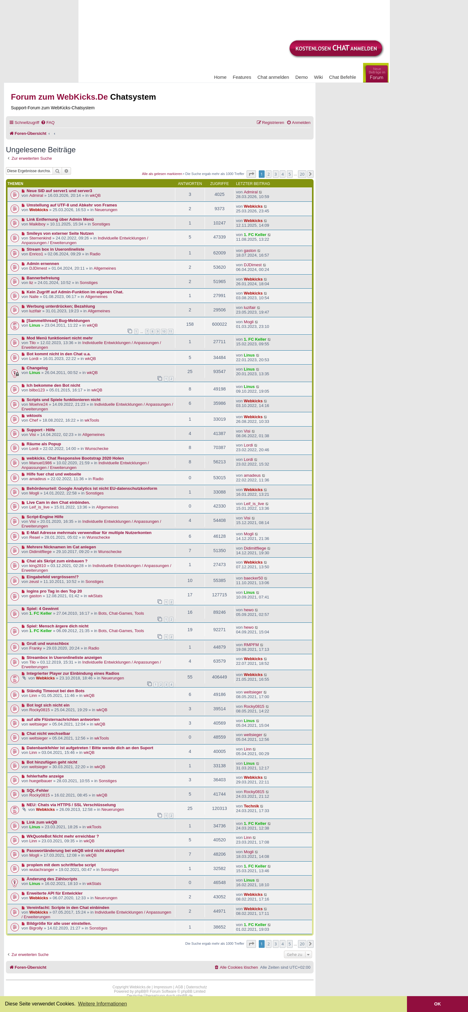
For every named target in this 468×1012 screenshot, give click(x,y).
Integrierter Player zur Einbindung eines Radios (73, 673)
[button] (251, 174)
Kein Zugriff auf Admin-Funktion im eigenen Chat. (75, 292)
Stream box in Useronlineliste (55, 249)
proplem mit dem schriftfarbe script (61, 865)
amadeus (37, 478)
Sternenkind (40, 238)
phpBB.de (184, 996)
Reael (34, 537)
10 (163, 331)
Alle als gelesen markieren (162, 174)
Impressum (163, 987)
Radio (95, 254)
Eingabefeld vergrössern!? (53, 577)
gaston (250, 250)
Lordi (33, 358)
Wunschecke (96, 448)
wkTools (91, 420)
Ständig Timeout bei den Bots (56, 690)
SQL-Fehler (38, 790)
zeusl (34, 581)
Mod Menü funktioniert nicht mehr (60, 338)
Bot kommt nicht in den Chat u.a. (59, 354)
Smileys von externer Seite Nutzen (60, 233)
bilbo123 (37, 390)
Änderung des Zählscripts (52, 879)
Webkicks (38, 209)
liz (31, 282)
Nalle (34, 296)
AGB (179, 987)
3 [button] (276, 174)
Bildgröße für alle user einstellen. (59, 923)
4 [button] (282, 174)
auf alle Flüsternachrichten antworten (63, 719)
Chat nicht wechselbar (48, 733)
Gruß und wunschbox (48, 643)
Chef (33, 420)
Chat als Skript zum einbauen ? (57, 561)
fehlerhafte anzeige (45, 776)
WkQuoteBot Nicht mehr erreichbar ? (63, 836)
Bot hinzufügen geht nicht (52, 762)
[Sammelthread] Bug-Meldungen (58, 320)
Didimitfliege (40, 551)
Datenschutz (196, 987)
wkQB (95, 195)
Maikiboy (37, 224)
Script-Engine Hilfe (45, 516)
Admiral (36, 195)
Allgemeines (105, 268)
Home (220, 77)
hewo (249, 610)
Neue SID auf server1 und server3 (59, 190)
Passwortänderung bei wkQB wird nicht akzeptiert (76, 850)
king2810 (37, 565)
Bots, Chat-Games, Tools (121, 613)
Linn (33, 695)
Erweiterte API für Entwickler (55, 893)
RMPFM (251, 644)
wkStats (95, 595)
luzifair (35, 311)
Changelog (37, 368)
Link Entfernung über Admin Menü (60, 219)
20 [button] (302, 174)
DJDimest (38, 268)
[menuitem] (47, 122)
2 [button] (268, 174)
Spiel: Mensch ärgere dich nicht (58, 626)
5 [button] (290, 174)
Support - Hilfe (41, 430)
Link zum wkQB (42, 822)
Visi (32, 434)
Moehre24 (38, 404)
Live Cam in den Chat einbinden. (58, 502)
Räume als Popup (44, 444)
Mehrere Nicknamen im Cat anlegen (61, 547)
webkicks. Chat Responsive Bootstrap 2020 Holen (75, 458)
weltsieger (253, 692)
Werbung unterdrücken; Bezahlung (61, 306)
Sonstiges (101, 224)
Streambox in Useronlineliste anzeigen (64, 657)
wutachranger (41, 869)
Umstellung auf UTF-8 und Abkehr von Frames (72, 205)
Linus (34, 325)
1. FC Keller (255, 234)
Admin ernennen (43, 263)
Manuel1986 (40, 463)
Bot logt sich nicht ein (48, 705)
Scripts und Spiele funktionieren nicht (64, 399)
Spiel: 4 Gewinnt (43, 608)
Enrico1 (36, 254)
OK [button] (437, 1003)
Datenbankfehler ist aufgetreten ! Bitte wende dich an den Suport (90, 747)
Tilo (32, 342)
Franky (35, 648)
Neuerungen (106, 209)
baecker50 (253, 578)
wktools (34, 415)
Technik (251, 806)
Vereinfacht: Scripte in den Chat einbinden (68, 907)
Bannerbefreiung (43, 278)
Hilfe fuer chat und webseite (54, 474)
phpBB (140, 991)
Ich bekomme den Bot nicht (53, 385)
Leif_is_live (39, 507)
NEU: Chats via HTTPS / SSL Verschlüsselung (71, 804)
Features (242, 77)
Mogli (249, 321)
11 (170, 331)
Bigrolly (36, 928)
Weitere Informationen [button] (102, 1003)
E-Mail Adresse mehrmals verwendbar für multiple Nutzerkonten (89, 532)
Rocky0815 (39, 709)
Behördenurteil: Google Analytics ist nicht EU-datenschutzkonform (92, 488)
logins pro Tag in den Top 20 (54, 591)
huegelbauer (40, 780)
